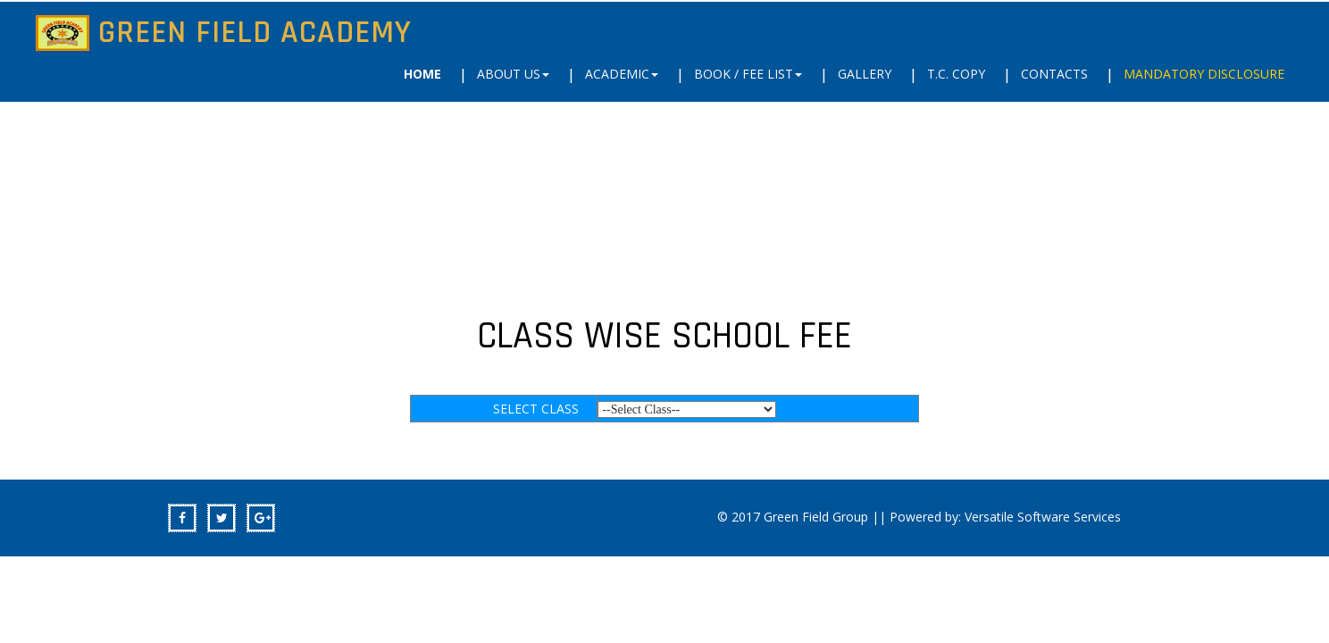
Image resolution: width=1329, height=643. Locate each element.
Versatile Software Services (1043, 516)
